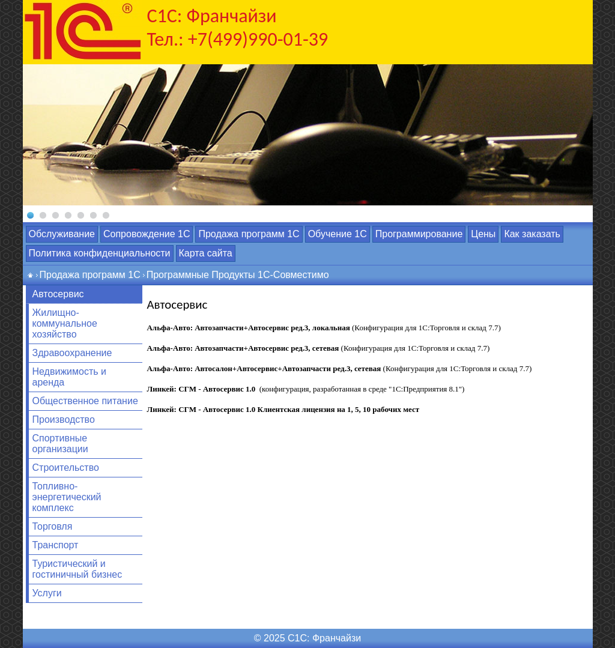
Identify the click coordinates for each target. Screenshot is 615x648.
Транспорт (55, 545)
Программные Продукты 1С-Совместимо (238, 275)
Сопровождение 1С (146, 234)
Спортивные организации (60, 443)
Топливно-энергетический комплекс (66, 497)
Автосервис (58, 294)
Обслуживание (62, 234)
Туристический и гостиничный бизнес (77, 569)
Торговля (52, 526)
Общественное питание (85, 401)
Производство (63, 419)
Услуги (47, 593)
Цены (483, 234)
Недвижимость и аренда (69, 376)
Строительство (65, 467)
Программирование (419, 234)
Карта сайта (205, 253)
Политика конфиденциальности (100, 253)
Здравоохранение (72, 353)
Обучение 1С (337, 234)
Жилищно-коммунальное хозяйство (64, 323)
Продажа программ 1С (248, 234)
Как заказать (532, 234)
